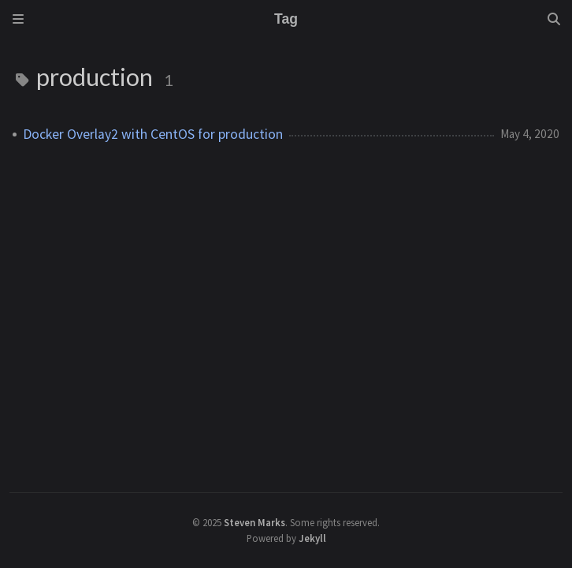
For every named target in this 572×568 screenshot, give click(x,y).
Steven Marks (254, 522)
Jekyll (312, 538)
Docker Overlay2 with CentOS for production (153, 134)
